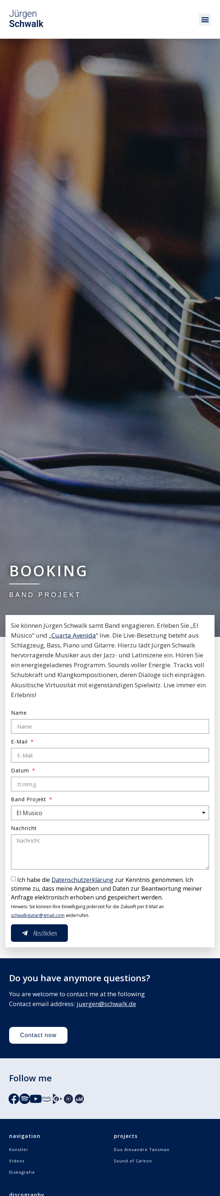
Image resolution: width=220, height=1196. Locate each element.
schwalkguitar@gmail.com (38, 915)
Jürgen (26, 18)
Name (19, 713)
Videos (16, 1161)
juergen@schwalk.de (106, 1004)
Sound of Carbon (133, 1161)
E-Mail (20, 742)
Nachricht (24, 829)
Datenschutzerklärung (82, 880)
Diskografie (22, 1172)
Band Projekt (29, 800)
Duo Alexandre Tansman (142, 1149)
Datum (21, 771)
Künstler (18, 1149)
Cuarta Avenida (73, 635)
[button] (205, 20)
